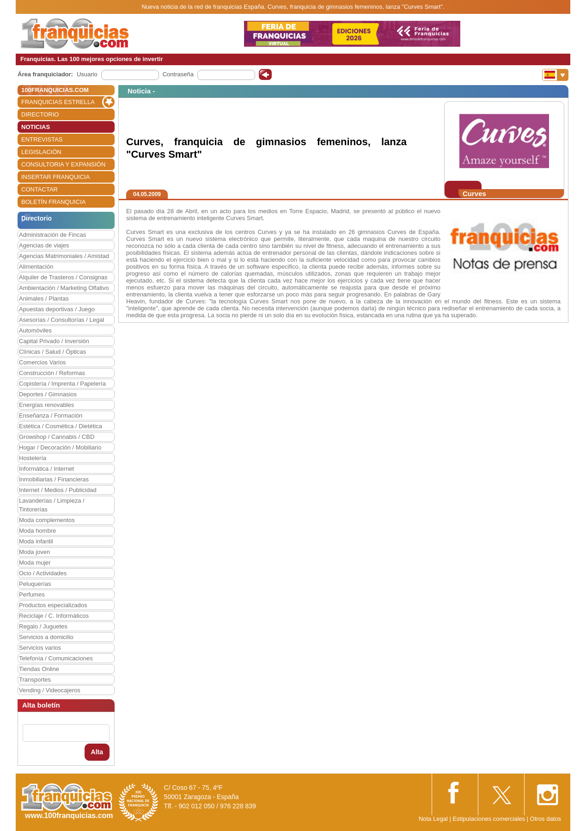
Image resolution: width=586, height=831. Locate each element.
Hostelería (32, 458)
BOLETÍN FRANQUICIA (53, 201)
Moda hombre (37, 530)
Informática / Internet (46, 468)
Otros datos (545, 818)
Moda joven (34, 551)
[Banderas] (555, 75)
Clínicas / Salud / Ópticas (52, 351)
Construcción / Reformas (52, 372)
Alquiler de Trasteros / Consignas (63, 277)
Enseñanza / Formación (50, 415)
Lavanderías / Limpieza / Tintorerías (52, 505)
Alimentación (36, 266)
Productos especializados (53, 605)
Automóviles (35, 330)
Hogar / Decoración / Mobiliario (60, 447)
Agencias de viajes (44, 245)
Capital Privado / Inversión (54, 341)
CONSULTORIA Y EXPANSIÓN (63, 164)
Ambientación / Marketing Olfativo (64, 287)
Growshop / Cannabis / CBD (56, 436)
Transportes (35, 679)
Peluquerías (35, 583)
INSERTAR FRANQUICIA (55, 176)
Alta (97, 752)
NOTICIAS (35, 126)
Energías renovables (46, 404)
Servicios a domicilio (46, 637)
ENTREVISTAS (41, 139)
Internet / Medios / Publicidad (58, 489)
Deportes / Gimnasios (48, 394)
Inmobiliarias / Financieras (54, 479)
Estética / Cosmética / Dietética (60, 426)
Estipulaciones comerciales (489, 818)
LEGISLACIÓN (41, 151)
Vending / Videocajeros (49, 690)
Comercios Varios (42, 362)
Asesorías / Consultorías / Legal (61, 319)
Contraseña (178, 74)
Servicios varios (40, 647)
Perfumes (32, 594)
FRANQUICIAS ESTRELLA (58, 101)
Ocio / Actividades (43, 573)
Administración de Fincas (52, 234)
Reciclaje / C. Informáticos (54, 615)
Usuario (87, 74)
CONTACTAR (39, 189)
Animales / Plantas (44, 298)
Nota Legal (433, 818)
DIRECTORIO (40, 114)
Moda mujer (35, 562)
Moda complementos (47, 520)
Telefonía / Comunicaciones (56, 658)
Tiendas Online (39, 668)
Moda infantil (36, 541)
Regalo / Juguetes (43, 626)
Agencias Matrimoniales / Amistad (64, 255)
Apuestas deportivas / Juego (57, 309)
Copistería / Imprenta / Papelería (62, 383)
